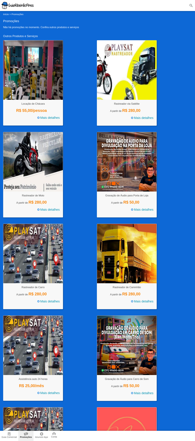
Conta (54, 435)
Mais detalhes (48, 117)
